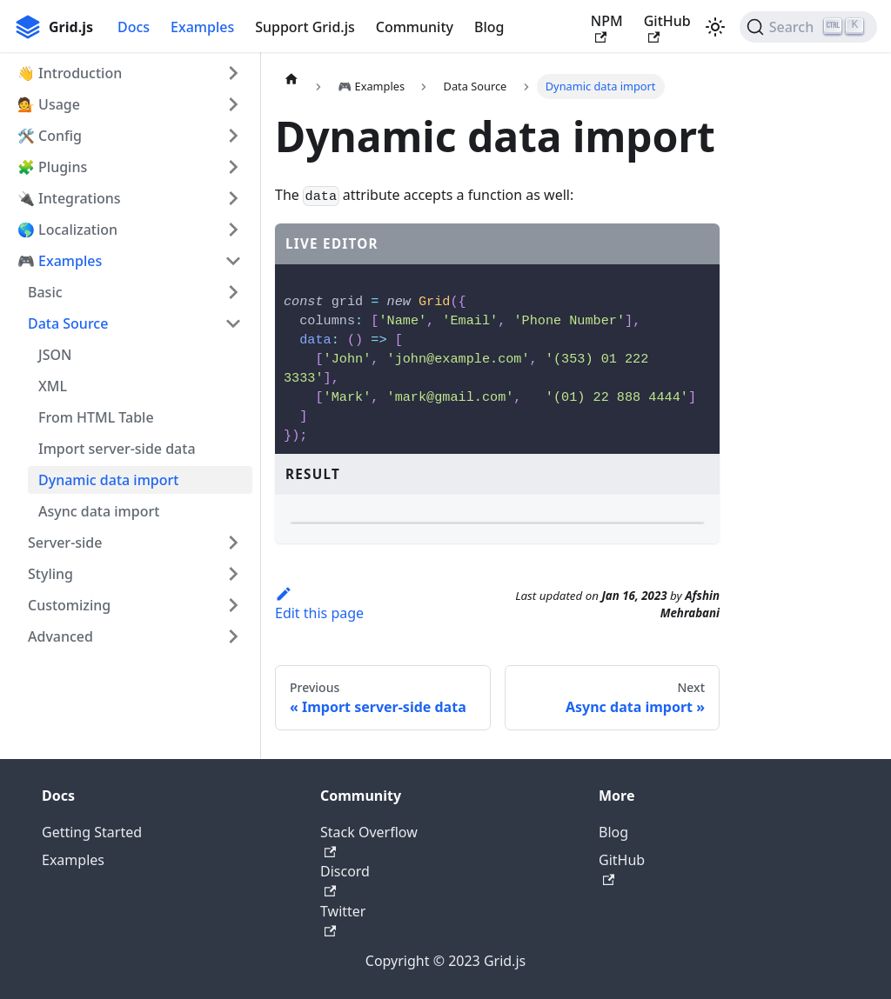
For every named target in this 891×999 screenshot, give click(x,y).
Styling (50, 573)
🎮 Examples (59, 260)
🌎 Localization (67, 229)
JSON (54, 354)
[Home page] (291, 78)
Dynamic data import (108, 480)
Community (414, 27)
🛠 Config (49, 135)
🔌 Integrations (69, 198)
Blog (489, 27)
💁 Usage (48, 104)
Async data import (98, 511)
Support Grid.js (305, 27)
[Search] (808, 27)
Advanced (60, 636)
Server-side (65, 542)
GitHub (667, 27)
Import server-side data (117, 448)
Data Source (68, 323)
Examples (202, 27)
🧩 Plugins (52, 166)
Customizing (69, 605)
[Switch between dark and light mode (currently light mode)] (715, 27)
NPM (607, 27)
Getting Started (92, 951)
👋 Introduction (69, 73)
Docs (133, 27)
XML (52, 386)
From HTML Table (96, 417)
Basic (45, 292)
